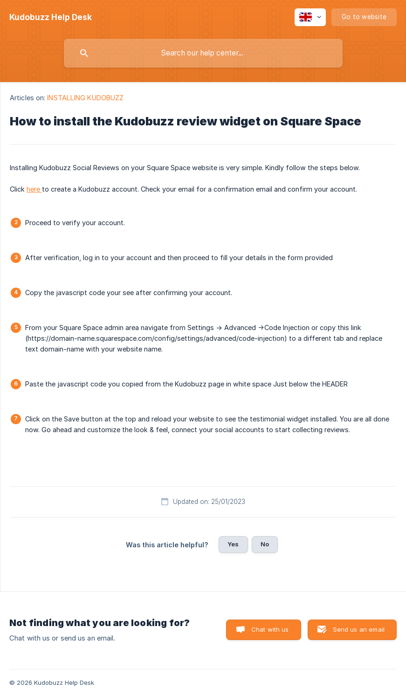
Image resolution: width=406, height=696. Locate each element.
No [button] (265, 544)
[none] (50, 17)
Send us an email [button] (359, 629)
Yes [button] (233, 544)
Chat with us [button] (270, 629)
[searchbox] (203, 53)
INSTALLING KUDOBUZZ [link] (85, 98)
